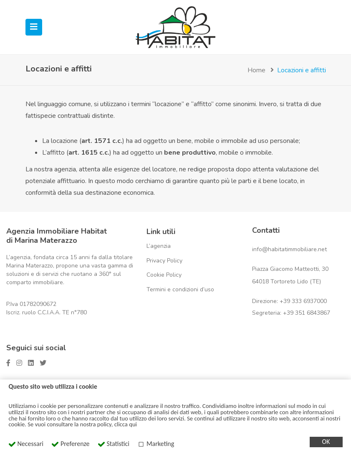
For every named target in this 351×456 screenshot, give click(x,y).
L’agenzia (158, 246)
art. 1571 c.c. (101, 140)
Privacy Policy (164, 261)
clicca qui (125, 424)
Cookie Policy (164, 275)
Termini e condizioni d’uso (180, 289)
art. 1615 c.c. (88, 152)
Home (256, 70)
